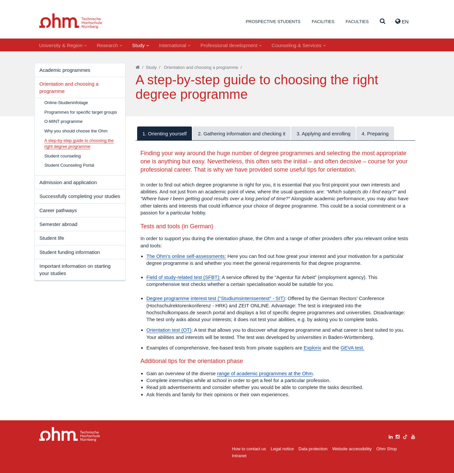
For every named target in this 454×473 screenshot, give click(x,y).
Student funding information (70, 252)
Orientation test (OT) (169, 330)
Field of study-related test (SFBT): (183, 277)
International (175, 45)
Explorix (312, 347)
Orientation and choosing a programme (69, 87)
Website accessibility (352, 448)
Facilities (323, 21)
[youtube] (413, 436)
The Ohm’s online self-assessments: (186, 256)
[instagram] (398, 436)
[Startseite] (138, 67)
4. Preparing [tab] (375, 133)
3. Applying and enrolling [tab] (323, 133)
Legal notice (282, 448)
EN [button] (402, 21)
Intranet (239, 455)
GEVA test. (352, 347)
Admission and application (68, 182)
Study (140, 45)
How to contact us (249, 448)
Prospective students (273, 21)
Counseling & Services (299, 45)
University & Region (63, 45)
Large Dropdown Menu (69, 434)
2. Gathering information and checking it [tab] (241, 133)
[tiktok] (405, 436)
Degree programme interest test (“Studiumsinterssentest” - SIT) (215, 298)
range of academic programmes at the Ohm (265, 373)
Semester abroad (58, 224)
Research (109, 45)
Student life (52, 238)
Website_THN (70, 21)
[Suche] (382, 21)
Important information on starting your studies (75, 269)
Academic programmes (65, 70)
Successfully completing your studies (80, 196)
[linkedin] (391, 436)
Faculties (357, 21)
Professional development (231, 45)
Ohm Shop (387, 448)
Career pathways (58, 210)
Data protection (312, 448)
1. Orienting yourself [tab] (164, 133)
